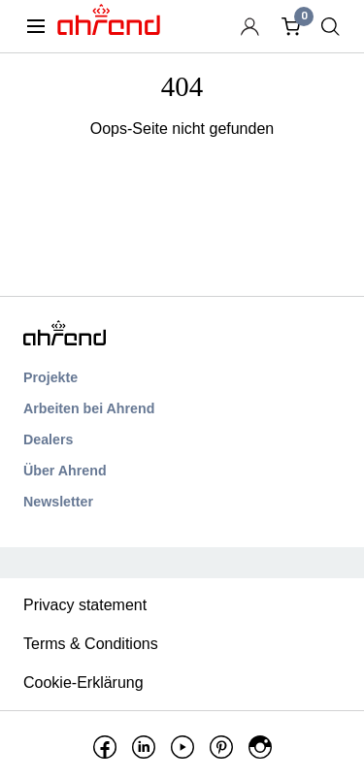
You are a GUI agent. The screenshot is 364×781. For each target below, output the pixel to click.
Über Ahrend (65, 470)
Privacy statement (85, 605)
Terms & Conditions (90, 643)
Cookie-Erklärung (83, 682)
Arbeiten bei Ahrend (88, 408)
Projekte (50, 377)
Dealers (48, 439)
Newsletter (58, 501)
